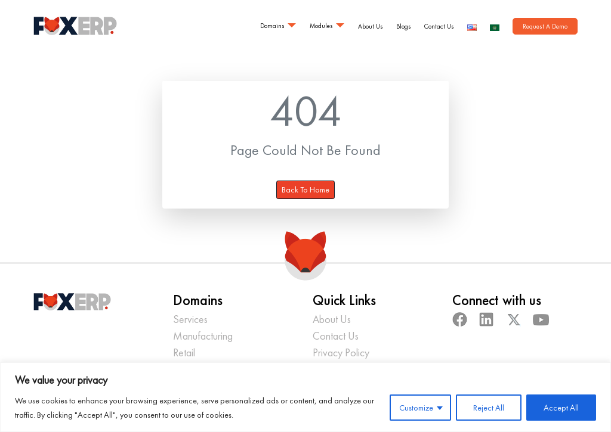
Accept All (561, 407)
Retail (184, 352)
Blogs (403, 26)
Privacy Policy (341, 352)
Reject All (488, 407)
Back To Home (305, 189)
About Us (370, 26)
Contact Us (439, 26)
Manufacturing (203, 336)
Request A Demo (545, 26)
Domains (272, 25)
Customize (416, 407)
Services (190, 319)
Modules (321, 25)
